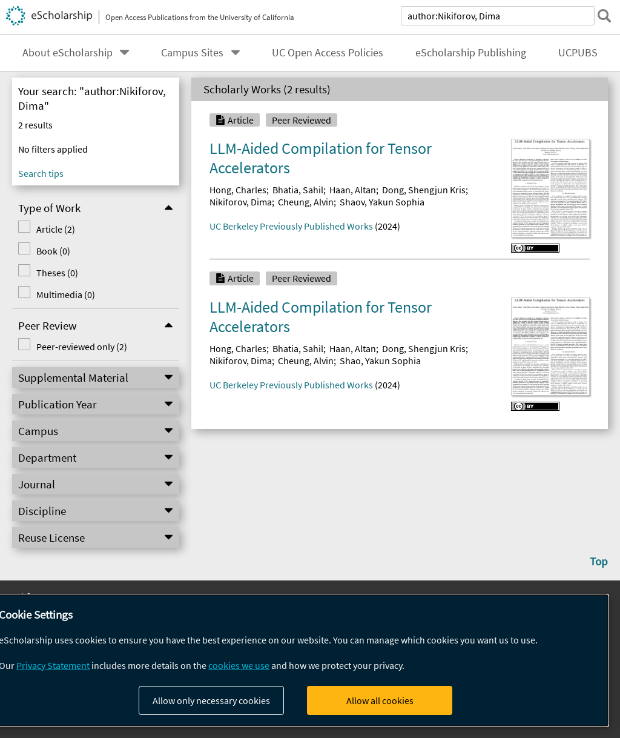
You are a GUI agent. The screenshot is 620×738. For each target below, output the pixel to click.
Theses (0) (57, 273)
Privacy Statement (53, 665)
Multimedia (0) (65, 294)
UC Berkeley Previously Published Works (291, 226)
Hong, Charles (237, 190)
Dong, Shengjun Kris (424, 190)
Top (599, 561)
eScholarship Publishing (470, 52)
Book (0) (53, 251)
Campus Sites (192, 52)
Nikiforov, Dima (240, 202)
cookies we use (238, 665)
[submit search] (604, 15)
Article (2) (55, 229)
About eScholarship (67, 52)
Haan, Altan (352, 190)
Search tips (41, 173)
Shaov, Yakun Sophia (382, 202)
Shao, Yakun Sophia (380, 360)
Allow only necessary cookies (211, 700)
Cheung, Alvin (306, 202)
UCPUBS (578, 52)
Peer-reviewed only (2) (81, 347)
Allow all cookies (380, 700)
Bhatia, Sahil (297, 190)
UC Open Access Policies (327, 52)
